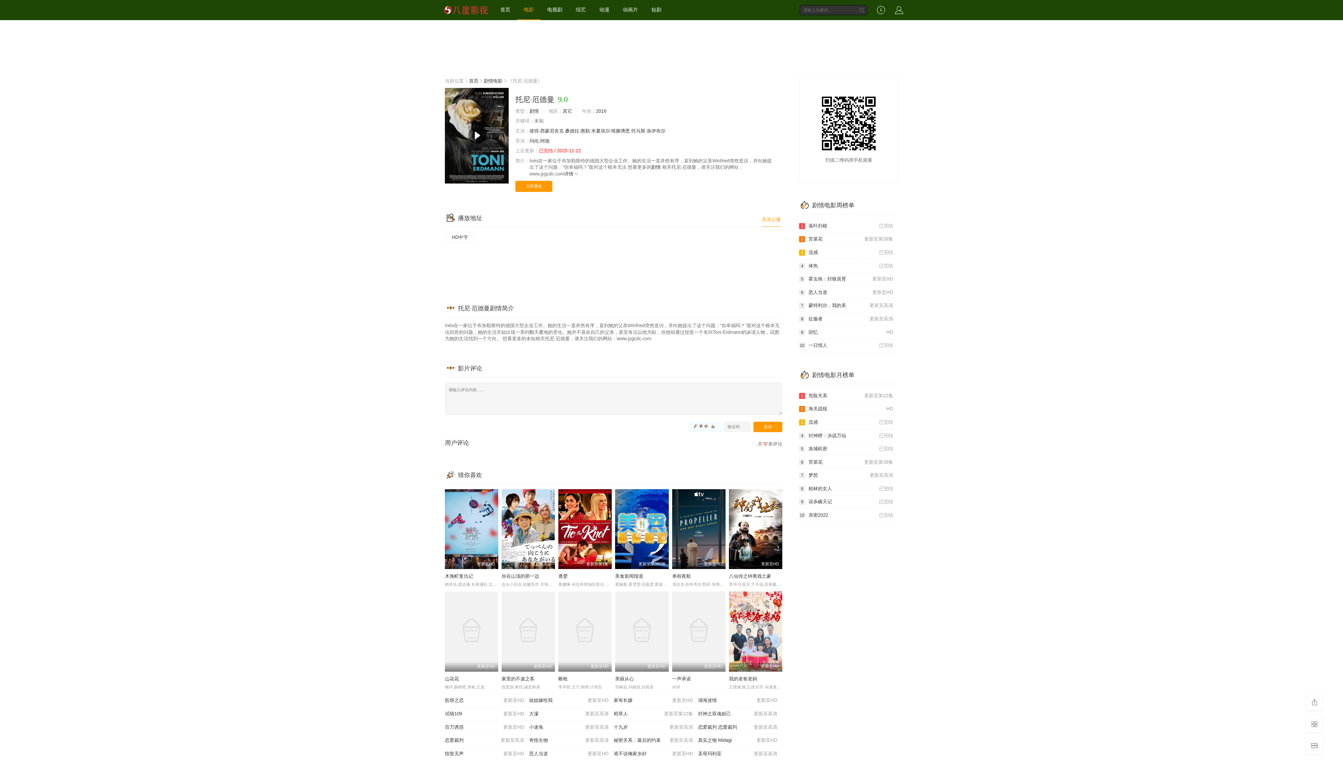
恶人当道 (568, 754)
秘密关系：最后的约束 (653, 740)
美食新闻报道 (629, 576)
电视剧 (554, 9)
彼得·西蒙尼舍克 (546, 131)
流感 (846, 252)
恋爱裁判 (484, 740)
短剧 (656, 9)
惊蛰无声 (484, 754)
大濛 (568, 714)
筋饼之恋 (484, 700)
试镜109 (484, 714)
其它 (567, 111)
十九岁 (653, 727)
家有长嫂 (653, 700)
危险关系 (846, 396)
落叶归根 (846, 226)
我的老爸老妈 (743, 678)
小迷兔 (568, 727)
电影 (529, 9)
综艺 (581, 9)
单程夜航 (681, 576)
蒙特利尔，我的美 (846, 305)
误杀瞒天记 (846, 502)
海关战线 (846, 409)
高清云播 (771, 219)
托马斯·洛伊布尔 (648, 131)
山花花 (452, 678)
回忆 (846, 332)
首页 (505, 9)
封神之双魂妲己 (737, 714)
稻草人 (653, 714)
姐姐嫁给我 (568, 700)
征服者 (846, 319)
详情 (571, 173)
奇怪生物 (568, 740)
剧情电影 (493, 81)
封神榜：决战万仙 (846, 435)
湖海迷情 (737, 700)
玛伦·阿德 (539, 141)
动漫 (604, 9)
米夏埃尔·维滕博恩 (610, 131)
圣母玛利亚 (737, 754)
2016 (601, 111)
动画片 (630, 9)
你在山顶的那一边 (520, 576)
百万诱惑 (484, 727)
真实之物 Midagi (737, 740)
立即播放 (534, 186)
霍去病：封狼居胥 (846, 279)
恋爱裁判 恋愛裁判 (737, 727)
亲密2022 (846, 515)
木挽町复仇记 (459, 576)
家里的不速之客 (518, 678)
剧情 (534, 111)
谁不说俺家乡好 (653, 754)
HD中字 (460, 237)
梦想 (846, 475)
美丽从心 (624, 678)
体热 (846, 266)
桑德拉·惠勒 (577, 131)
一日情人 (846, 345)
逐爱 (563, 576)
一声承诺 (681, 678)
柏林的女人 (846, 488)
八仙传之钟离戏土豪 (750, 576)
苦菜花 (846, 239)
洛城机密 (846, 449)
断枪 (563, 678)
